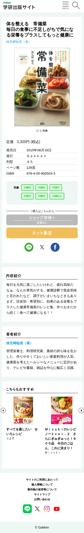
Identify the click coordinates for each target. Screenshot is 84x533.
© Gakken (42, 527)
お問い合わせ (42, 499)
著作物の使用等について (42, 489)
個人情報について (42, 484)
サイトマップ (42, 494)
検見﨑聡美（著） (18, 41)
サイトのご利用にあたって (42, 479)
